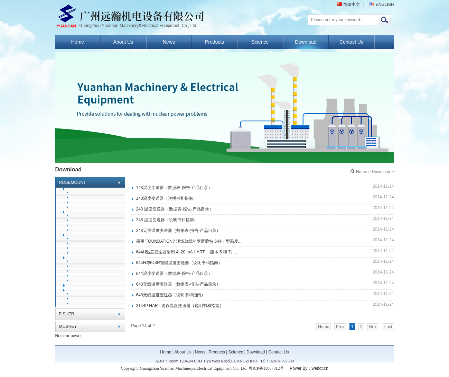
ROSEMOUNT (72, 182)
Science (260, 42)
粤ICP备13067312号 (266, 368)
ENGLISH (381, 4)
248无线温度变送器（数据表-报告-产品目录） (178, 230)
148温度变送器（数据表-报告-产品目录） (174, 187)
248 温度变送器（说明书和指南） (167, 219)
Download (305, 42)
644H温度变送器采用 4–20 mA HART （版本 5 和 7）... (187, 252)
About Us (123, 42)
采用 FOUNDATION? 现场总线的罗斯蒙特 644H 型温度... (189, 241)
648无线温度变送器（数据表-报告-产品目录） (178, 284)
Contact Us (351, 42)
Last (388, 326)
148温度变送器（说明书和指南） (166, 198)
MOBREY (68, 326)
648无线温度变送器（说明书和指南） (170, 295)
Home (77, 42)
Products (214, 42)
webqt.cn (320, 368)
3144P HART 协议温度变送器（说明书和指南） (180, 305)
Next (373, 326)
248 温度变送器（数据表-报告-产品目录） (174, 209)
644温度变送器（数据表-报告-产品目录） (174, 273)
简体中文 (348, 4)
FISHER (66, 314)
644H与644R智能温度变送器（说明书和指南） (179, 262)
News (169, 42)
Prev (340, 326)
